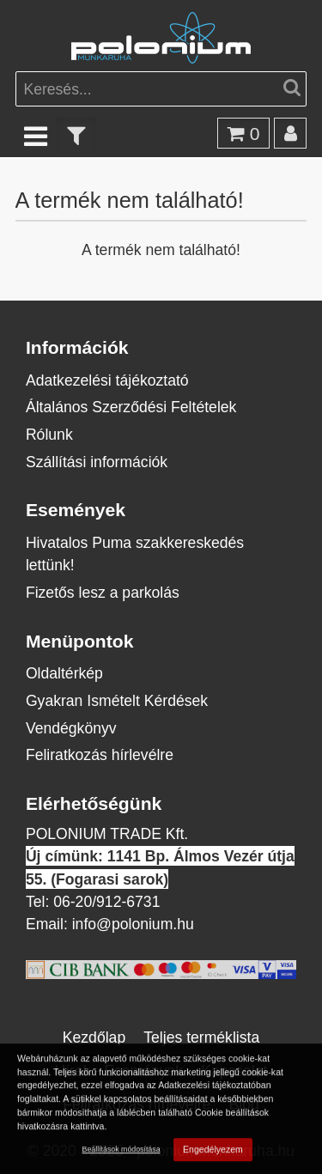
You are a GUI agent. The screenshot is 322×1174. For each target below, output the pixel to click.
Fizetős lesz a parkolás (102, 592)
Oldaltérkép (64, 673)
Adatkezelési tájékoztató (107, 380)
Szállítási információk (96, 461)
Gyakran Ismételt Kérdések (117, 700)
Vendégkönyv (71, 728)
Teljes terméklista (201, 1037)
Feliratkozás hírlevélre (99, 754)
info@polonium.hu (133, 924)
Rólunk (49, 434)
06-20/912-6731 (106, 901)
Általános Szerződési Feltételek (131, 407)
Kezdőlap (94, 1037)
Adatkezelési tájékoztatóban (214, 1086)
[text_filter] (76, 135)
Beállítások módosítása (121, 1150)
